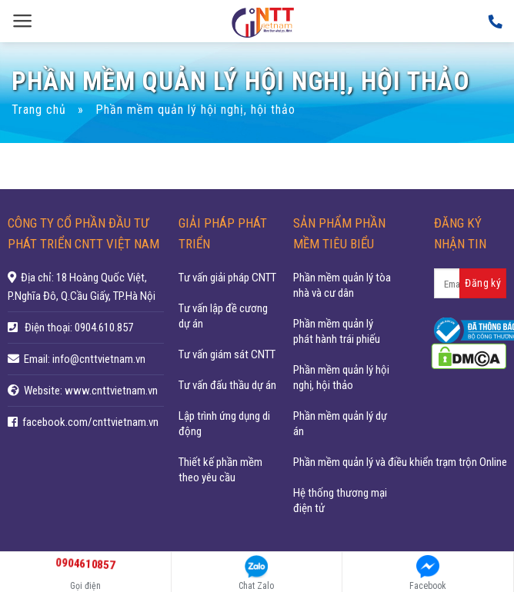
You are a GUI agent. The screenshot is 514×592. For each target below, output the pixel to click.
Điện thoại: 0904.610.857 (79, 327)
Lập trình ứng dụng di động (224, 423)
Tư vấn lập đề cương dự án (223, 316)
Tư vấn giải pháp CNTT (227, 277)
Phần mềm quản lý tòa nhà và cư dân (342, 285)
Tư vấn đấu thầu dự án (227, 385)
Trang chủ (39, 109)
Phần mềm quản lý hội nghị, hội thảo (341, 377)
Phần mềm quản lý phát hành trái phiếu (336, 331)
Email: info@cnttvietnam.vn (84, 359)
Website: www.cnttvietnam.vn (91, 390)
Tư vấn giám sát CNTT (227, 354)
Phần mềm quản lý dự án (340, 423)
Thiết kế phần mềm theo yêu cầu (220, 469)
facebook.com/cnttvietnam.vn (90, 422)
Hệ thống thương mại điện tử (340, 500)
